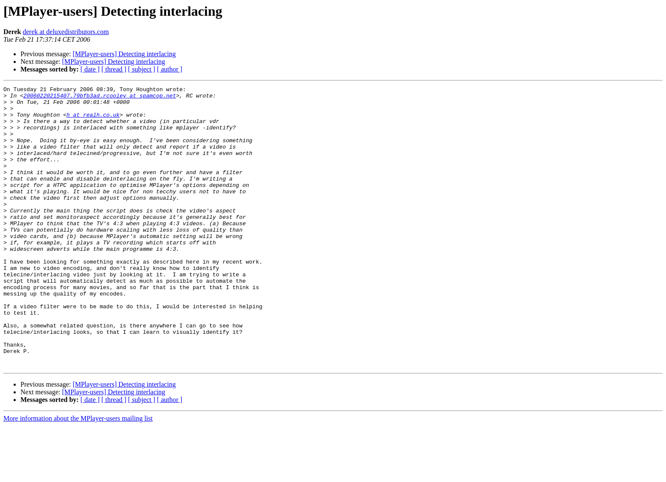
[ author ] (170, 69)
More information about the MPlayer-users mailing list (78, 474)
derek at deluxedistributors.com (66, 31)
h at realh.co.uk (93, 121)
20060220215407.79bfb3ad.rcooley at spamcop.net (99, 98)
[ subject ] (141, 69)
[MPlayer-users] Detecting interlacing (124, 53)
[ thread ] (113, 69)
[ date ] (90, 69)
